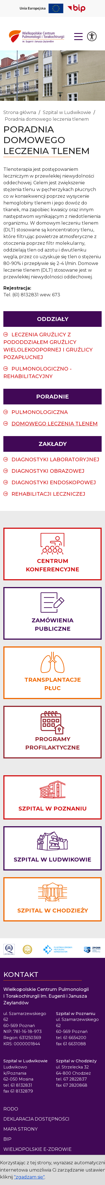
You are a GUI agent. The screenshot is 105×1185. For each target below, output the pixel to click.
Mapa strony (20, 1129)
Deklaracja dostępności (36, 1119)
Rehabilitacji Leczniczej (48, 494)
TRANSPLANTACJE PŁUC (52, 684)
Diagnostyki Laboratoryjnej (55, 460)
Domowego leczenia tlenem (54, 424)
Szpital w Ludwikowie (67, 112)
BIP (7, 1139)
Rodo (10, 1109)
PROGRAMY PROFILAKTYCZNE (52, 743)
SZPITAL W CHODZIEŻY (52, 910)
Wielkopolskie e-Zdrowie (37, 1149)
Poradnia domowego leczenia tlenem (47, 119)
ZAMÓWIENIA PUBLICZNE (52, 624)
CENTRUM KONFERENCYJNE (52, 565)
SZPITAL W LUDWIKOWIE (52, 859)
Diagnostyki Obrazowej (48, 471)
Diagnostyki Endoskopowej (53, 482)
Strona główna (19, 112)
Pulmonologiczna (39, 412)
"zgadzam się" (29, 1177)
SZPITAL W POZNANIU (52, 808)
